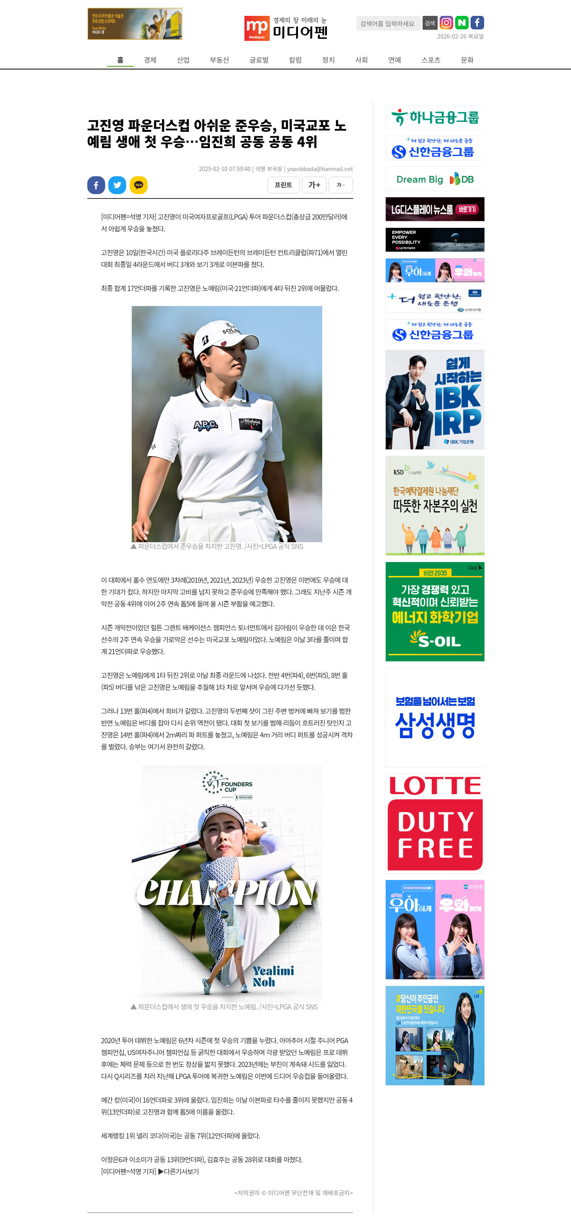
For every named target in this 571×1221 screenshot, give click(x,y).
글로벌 (259, 60)
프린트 (283, 184)
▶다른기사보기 (178, 1171)
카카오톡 (139, 185)
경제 (150, 60)
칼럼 (295, 60)
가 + (313, 184)
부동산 (219, 60)
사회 (361, 60)
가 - (340, 185)
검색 (430, 23)
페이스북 (96, 185)
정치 (328, 60)
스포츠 (431, 60)
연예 (394, 60)
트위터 (117, 185)
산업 (183, 60)
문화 (467, 60)
